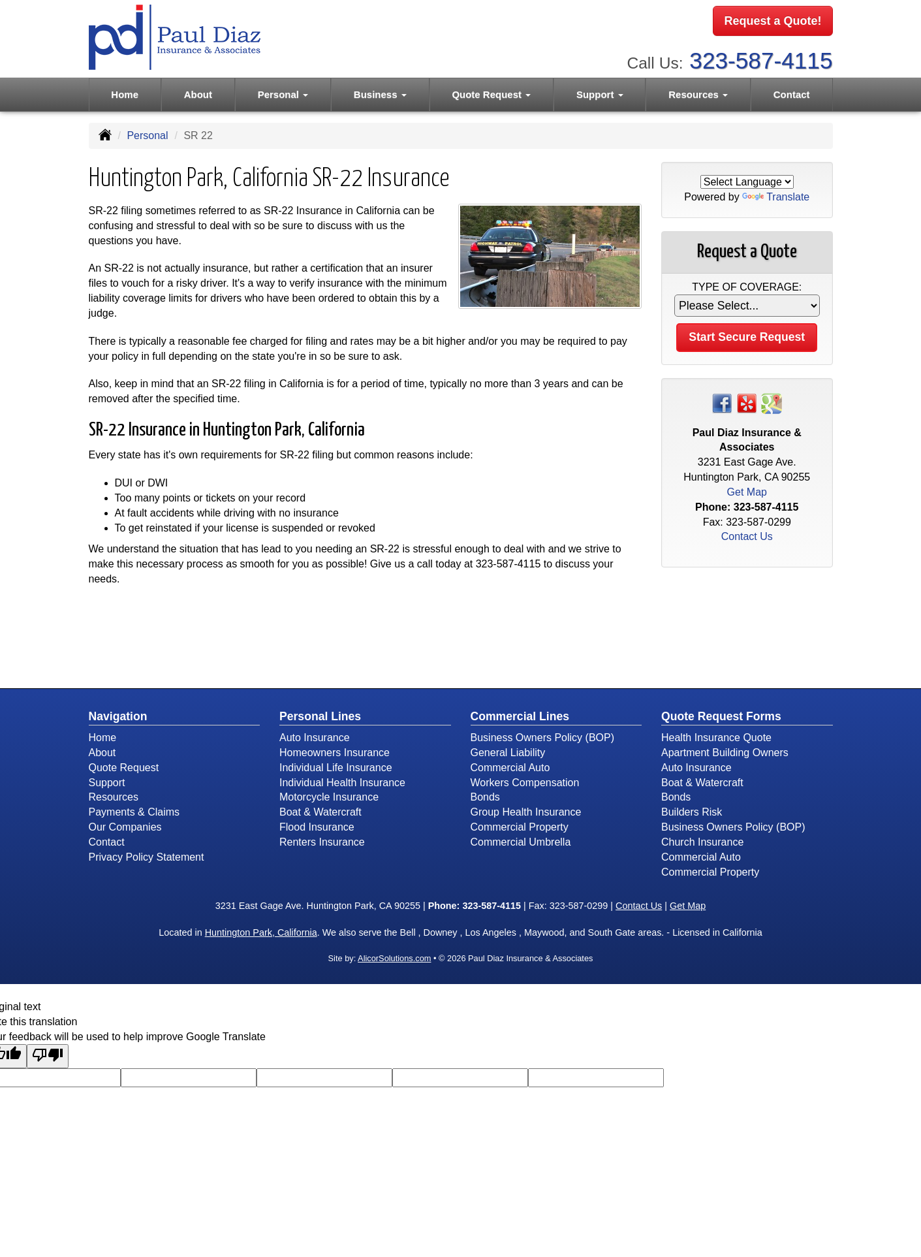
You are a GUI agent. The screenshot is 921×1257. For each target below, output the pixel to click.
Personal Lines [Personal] (320, 716)
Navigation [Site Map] (118, 716)
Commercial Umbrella (521, 842)
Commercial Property (520, 827)
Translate (775, 196)
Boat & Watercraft (320, 812)
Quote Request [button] (491, 92)
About (198, 92)
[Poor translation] (48, 1056)
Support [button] (599, 92)
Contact (791, 92)
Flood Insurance (316, 827)
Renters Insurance (322, 842)
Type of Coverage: (747, 287)
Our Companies (125, 827)
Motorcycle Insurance (329, 797)
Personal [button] (283, 92)
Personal (147, 135)
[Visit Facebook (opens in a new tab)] (721, 402)
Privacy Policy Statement (146, 857)
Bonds (485, 797)
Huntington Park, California (261, 932)
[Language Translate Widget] (747, 182)
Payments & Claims (134, 812)
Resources (113, 797)
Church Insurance (702, 842)
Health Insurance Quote (716, 737)
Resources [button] (698, 92)
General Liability (508, 752)
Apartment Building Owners (724, 752)
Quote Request (124, 767)
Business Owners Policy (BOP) (543, 737)
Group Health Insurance (526, 812)
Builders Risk (691, 812)
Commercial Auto (510, 767)
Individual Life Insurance (335, 767)
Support (107, 782)
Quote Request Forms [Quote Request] (721, 716)
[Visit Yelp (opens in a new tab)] (746, 402)
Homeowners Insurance (334, 752)
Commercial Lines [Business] (520, 716)
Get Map (747, 492)
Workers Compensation (525, 782)
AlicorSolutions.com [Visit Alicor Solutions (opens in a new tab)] (394, 958)
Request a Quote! (772, 21)
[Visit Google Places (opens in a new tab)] (771, 402)
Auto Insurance (314, 737)
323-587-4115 (760, 59)
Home (124, 92)
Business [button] (380, 92)
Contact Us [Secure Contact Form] (747, 536)
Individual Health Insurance (342, 782)
